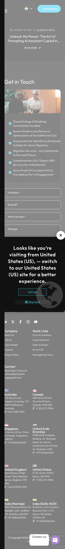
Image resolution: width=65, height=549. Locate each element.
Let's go (32, 292)
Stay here (32, 302)
